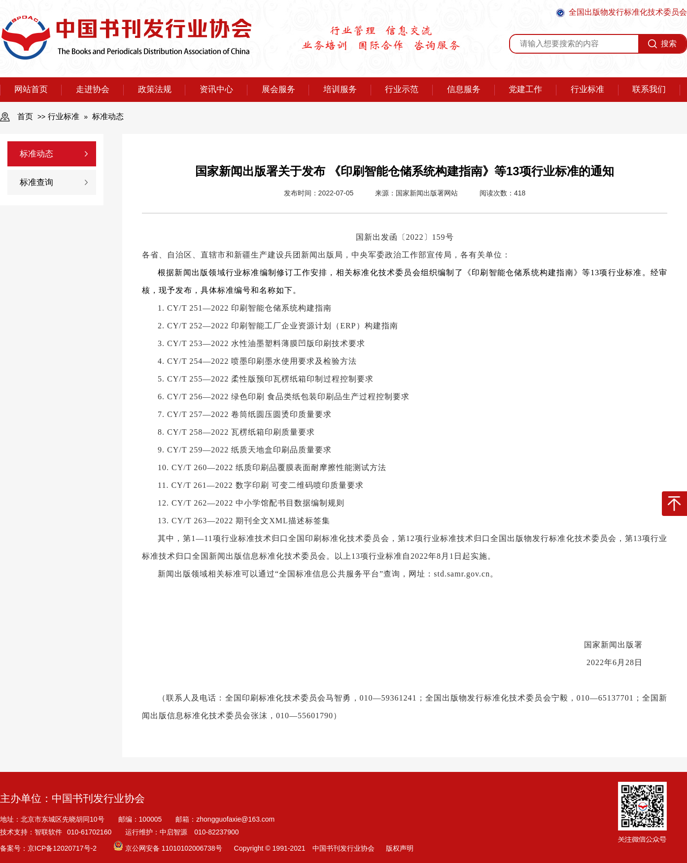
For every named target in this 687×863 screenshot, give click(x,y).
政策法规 (155, 89)
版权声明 (399, 848)
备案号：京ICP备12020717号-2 (49, 848)
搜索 (662, 43)
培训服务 (340, 89)
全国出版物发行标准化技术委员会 (621, 12)
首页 (25, 116)
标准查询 (36, 182)
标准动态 (108, 116)
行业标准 (587, 89)
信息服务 (464, 89)
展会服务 (278, 89)
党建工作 (525, 89)
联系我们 (649, 89)
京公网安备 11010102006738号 (168, 848)
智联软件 (48, 832)
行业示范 (401, 89)
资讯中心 (216, 89)
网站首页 (31, 89)
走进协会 (92, 89)
